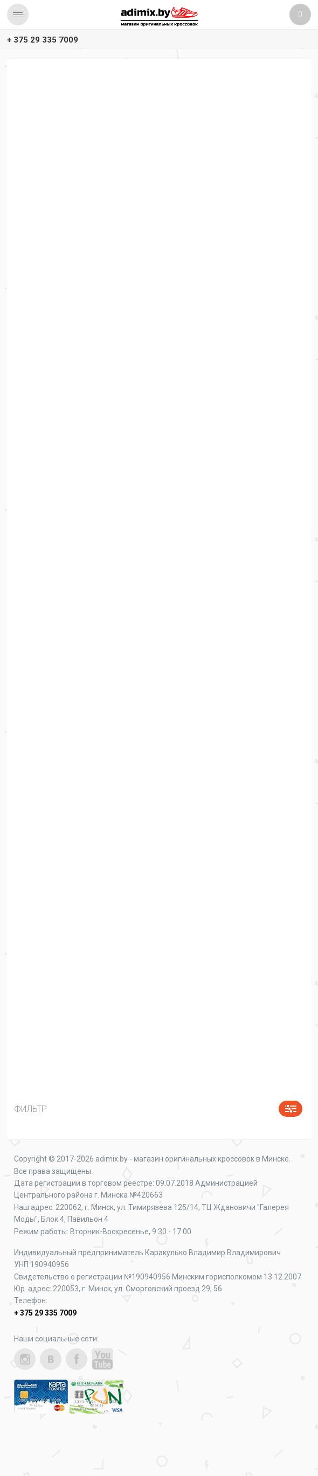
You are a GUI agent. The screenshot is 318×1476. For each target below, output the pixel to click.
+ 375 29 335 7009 (42, 40)
